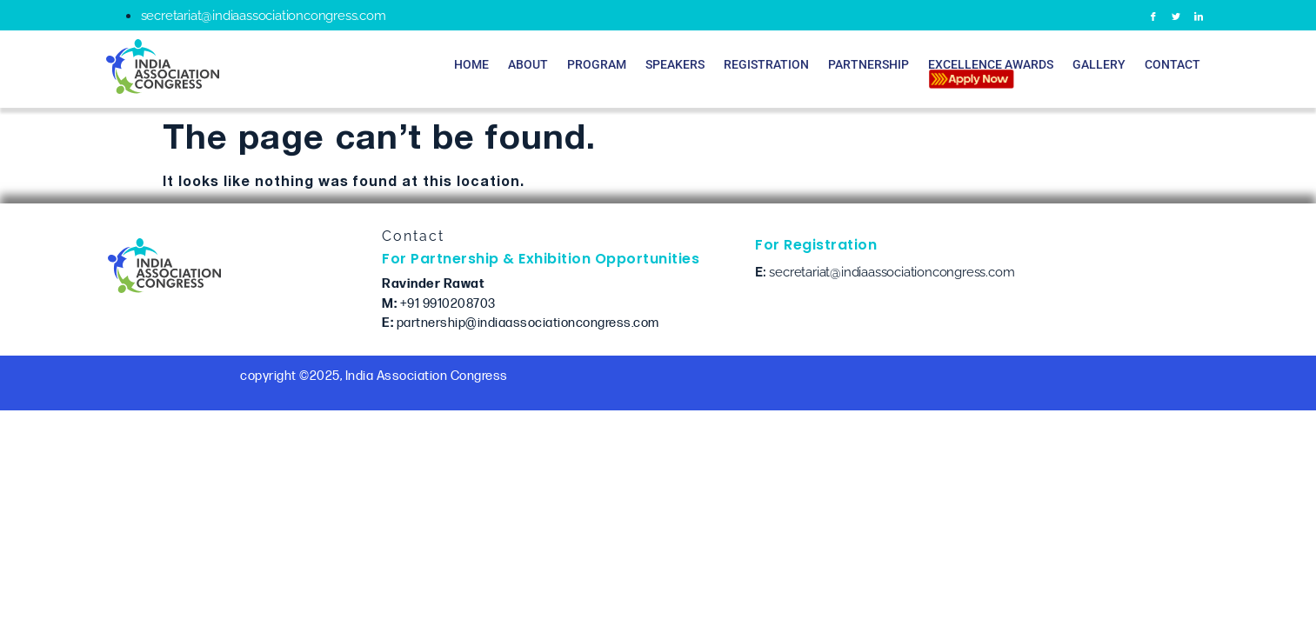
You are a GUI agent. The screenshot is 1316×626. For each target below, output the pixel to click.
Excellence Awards (990, 72)
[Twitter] (1176, 14)
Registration (766, 64)
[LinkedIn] (1199, 14)
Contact (1172, 64)
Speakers (675, 64)
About (528, 64)
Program (596, 64)
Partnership (868, 64)
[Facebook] (1153, 14)
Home (471, 64)
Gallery (1099, 64)
